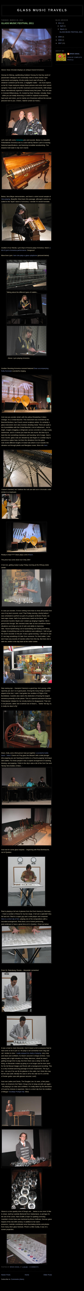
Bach (31, 555)
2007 (60, 43)
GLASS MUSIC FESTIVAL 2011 (17, 23)
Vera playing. (5, 199)
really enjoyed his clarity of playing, (29, 1053)
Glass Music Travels (42, 10)
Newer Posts (5, 1275)
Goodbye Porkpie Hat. (17, 1092)
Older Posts (47, 1275)
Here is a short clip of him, (10, 919)
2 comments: (34, 1267)
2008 (60, 40)
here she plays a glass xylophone (25, 255)
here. (46, 445)
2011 (60, 23)
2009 (60, 37)
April (62, 26)
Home (27, 1275)
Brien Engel (75, 54)
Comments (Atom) (17, 1279)
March (62, 29)
